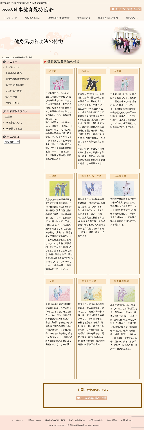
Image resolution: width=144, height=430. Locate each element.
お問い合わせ (132, 18)
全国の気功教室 (13, 91)
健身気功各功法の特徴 (58, 18)
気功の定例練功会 (14, 85)
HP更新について (13, 122)
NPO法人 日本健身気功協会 (73, 425)
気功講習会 (11, 96)
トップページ (10, 18)
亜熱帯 (8, 116)
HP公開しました (13, 128)
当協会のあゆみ (32, 18)
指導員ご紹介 (83, 18)
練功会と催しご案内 (108, 18)
